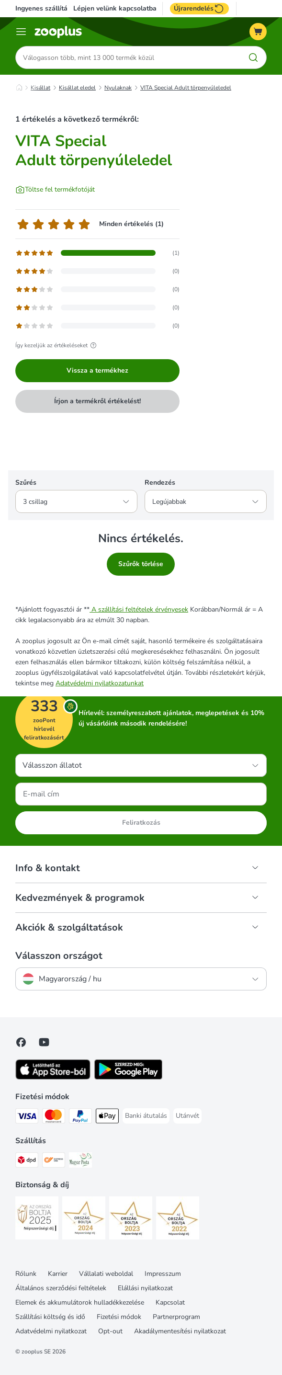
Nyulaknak (118, 87)
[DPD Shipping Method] (26, 1161)
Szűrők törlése (140, 563)
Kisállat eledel (77, 87)
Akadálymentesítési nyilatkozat (180, 1331)
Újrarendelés (199, 8)
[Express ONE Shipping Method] (53, 1161)
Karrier (58, 1273)
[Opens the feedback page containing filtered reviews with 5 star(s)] (97, 253)
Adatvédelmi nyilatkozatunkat (100, 683)
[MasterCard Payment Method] (53, 1117)
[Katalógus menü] (21, 31)
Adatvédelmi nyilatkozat (51, 1331)
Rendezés (160, 482)
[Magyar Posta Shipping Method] (80, 1161)
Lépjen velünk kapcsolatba (115, 8)
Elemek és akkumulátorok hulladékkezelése (79, 1302)
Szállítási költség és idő (50, 1316)
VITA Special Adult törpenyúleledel (185, 87)
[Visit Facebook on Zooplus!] (21, 1042)
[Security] (36, 1219)
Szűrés (25, 482)
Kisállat (40, 87)
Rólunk (25, 1273)
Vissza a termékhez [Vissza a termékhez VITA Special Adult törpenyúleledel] (97, 370)
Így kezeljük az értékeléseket (57, 345)
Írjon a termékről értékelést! (97, 401)
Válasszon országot (58, 956)
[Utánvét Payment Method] (187, 1116)
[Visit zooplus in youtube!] (44, 1042)
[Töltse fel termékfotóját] (55, 189)
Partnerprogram (176, 1316)
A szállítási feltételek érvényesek (139, 609)
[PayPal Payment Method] (80, 1117)
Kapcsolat (170, 1302)
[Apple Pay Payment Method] (107, 1117)
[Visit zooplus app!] (52, 1077)
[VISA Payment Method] (26, 1117)
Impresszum (163, 1273)
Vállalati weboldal (106, 1273)
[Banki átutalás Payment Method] (146, 1116)
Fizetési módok (119, 1316)
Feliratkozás (141, 822)
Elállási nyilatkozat (145, 1288)
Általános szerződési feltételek (60, 1288)
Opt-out (110, 1331)
